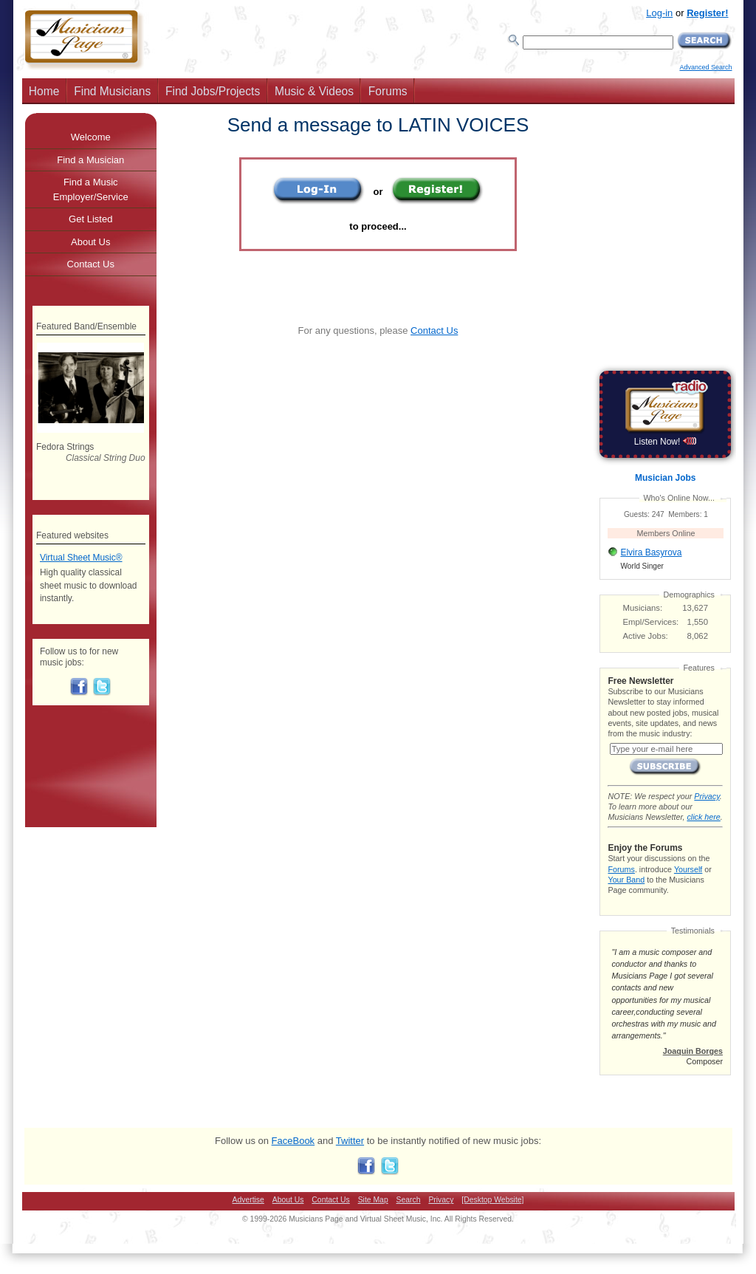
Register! (707, 12)
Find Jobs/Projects (212, 91)
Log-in (659, 12)
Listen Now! (665, 441)
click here (703, 816)
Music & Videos (314, 91)
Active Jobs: (645, 635)
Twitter (350, 1140)
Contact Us (434, 330)
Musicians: (643, 607)
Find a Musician (90, 159)
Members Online (666, 533)
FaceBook (293, 1140)
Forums (388, 91)
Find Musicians (112, 91)
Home (44, 91)
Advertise (248, 1200)
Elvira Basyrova (650, 552)
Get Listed (90, 219)
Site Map (373, 1200)
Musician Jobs (665, 478)
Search (408, 1200)
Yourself (688, 869)
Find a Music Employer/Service (90, 189)
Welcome (91, 137)
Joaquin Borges (693, 1051)
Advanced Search (705, 67)
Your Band (626, 879)
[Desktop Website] (492, 1200)
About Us (90, 241)
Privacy (706, 796)
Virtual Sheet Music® (81, 557)
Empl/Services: (651, 621)
